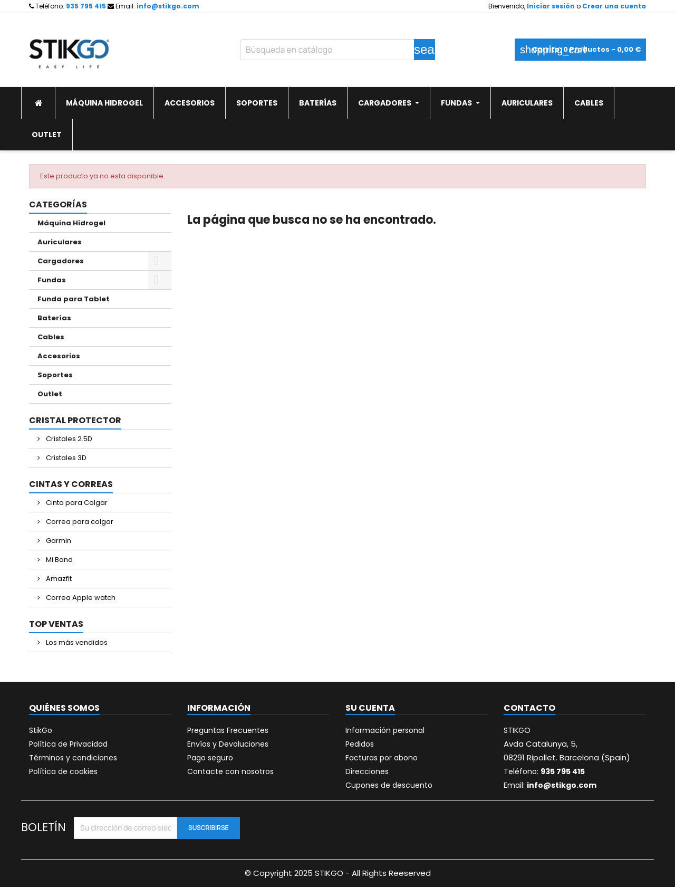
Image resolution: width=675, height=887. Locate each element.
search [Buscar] (424, 49)
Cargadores (60, 261)
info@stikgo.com (168, 6)
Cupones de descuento (388, 785)
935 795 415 (86, 6)
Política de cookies (63, 771)
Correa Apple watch (79, 598)
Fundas (51, 280)
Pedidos (359, 744)
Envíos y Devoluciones (227, 744)
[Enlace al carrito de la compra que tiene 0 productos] (580, 50)
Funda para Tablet (73, 299)
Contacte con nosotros (230, 771)
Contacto (529, 708)
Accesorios (58, 356)
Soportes (55, 375)
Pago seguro (210, 757)
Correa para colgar (78, 522)
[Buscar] (337, 49)
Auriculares (59, 242)
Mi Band (58, 560)
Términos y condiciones (73, 757)
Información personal (385, 730)
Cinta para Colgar (76, 503)
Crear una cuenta (614, 6)
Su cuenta (370, 708)
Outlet (49, 394)
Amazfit (58, 579)
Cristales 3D (65, 458)
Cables (50, 337)
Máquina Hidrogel (71, 223)
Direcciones (367, 771)
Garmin (57, 541)
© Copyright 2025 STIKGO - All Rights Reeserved (338, 873)
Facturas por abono (381, 757)
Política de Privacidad (68, 744)
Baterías (54, 318)
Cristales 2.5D (68, 439)
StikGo (40, 730)
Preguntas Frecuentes (227, 730)
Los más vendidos (76, 642)
